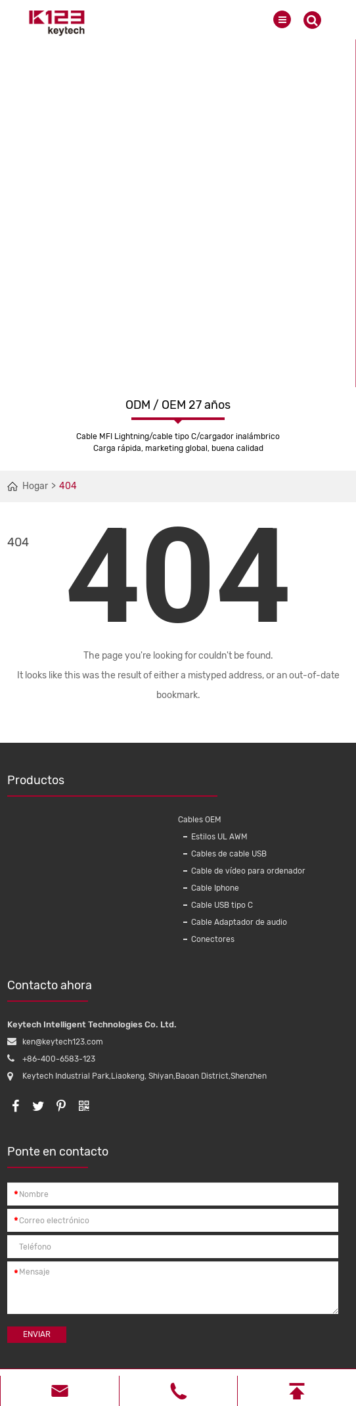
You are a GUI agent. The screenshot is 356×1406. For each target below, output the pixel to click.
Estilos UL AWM (219, 836)
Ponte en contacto (57, 1156)
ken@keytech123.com (62, 1041)
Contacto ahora (49, 990)
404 (68, 486)
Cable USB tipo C (222, 905)
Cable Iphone (215, 888)
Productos (89, 785)
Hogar (35, 486)
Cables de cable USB (229, 853)
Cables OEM (199, 819)
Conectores (212, 939)
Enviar (37, 1334)
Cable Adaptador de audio (239, 922)
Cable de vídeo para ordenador (248, 871)
